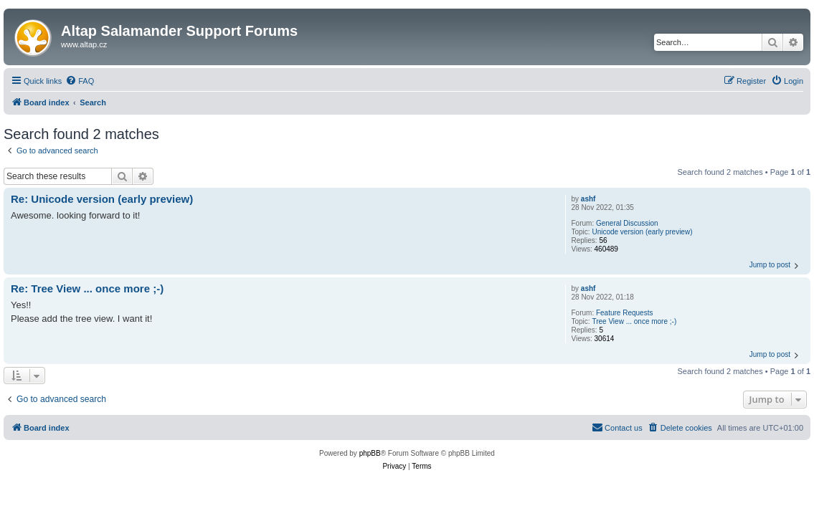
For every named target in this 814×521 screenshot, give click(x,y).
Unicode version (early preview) (642, 232)
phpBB (370, 453)
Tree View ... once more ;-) (634, 321)
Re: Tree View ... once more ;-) (87, 288)
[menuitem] (79, 81)
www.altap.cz (84, 44)
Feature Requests (624, 313)
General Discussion (627, 223)
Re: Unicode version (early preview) (102, 199)
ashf (588, 199)
